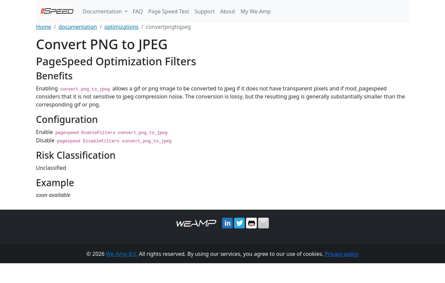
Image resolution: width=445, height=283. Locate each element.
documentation (78, 26)
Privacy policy (341, 253)
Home (43, 26)
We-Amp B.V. (122, 253)
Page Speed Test (168, 11)
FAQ (138, 11)
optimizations (121, 26)
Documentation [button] (103, 11)
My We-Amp (256, 11)
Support (205, 11)
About (227, 11)
